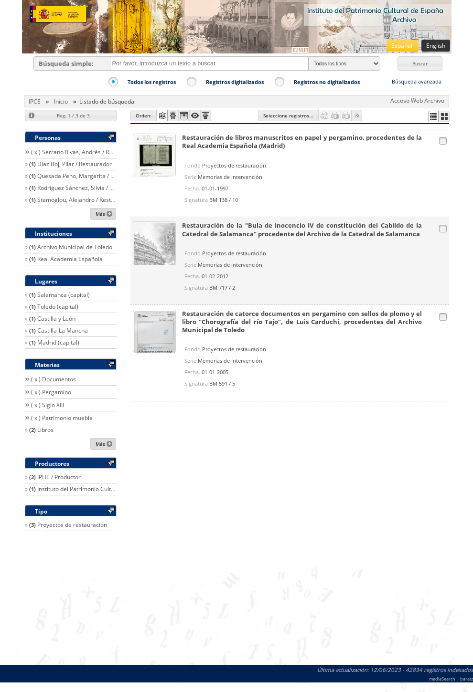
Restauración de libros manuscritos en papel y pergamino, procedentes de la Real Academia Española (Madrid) (302, 142)
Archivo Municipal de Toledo (74, 247)
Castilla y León (56, 318)
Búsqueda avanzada (416, 81)
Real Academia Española (70, 258)
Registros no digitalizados (327, 81)
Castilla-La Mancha (62, 330)
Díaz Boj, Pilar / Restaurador (74, 164)
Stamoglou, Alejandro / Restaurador (84, 199)
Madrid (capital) (58, 342)
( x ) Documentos (53, 379)
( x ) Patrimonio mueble (62, 417)
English (435, 45)
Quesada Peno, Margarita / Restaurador (90, 175)
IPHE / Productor (59, 477)
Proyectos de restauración (72, 524)
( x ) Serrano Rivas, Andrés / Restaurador (85, 152)
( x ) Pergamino (51, 392)
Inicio (61, 101)
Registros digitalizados (235, 81)
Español (402, 45)
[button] (420, 63)
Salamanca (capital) (63, 294)
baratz (466, 679)
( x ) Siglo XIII (47, 405)
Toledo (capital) (57, 306)
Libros (45, 429)
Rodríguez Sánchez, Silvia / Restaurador (89, 187)
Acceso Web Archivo (417, 100)
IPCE (35, 101)
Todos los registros (152, 81)
